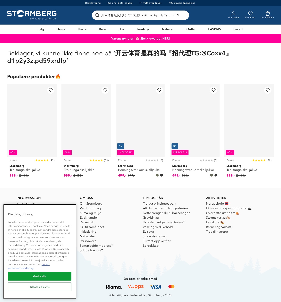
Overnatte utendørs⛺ (222, 213)
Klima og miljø (90, 213)
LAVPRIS (214, 29)
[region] (39, 251)
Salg (40, 29)
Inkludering (88, 231)
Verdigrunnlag (90, 208)
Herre (82, 29)
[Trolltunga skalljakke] (32, 133)
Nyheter (168, 29)
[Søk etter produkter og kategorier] (141, 15)
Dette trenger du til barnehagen (166, 213)
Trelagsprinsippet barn (160, 203)
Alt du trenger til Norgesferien (165, 208)
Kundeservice (27, 203)
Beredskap (151, 245)
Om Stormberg (91, 203)
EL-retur (148, 231)
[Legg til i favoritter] (50, 90)
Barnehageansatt (218, 227)
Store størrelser (154, 236)
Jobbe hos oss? (91, 250)
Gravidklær (151, 217)
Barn (102, 29)
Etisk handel (89, 217)
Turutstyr (142, 29)
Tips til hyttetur (217, 231)
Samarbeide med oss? (96, 245)
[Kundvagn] (267, 15)
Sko (121, 29)
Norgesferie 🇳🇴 (217, 203)
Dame (61, 29)
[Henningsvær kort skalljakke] (140, 133)
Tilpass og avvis (40, 286)
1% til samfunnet (92, 227)
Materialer (87, 236)
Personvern (88, 241)
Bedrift (238, 29)
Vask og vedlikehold (158, 227)
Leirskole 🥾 (215, 222)
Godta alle (39, 276)
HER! (166, 38)
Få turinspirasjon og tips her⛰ (229, 208)
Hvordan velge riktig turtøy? (164, 222)
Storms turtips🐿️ (218, 217)
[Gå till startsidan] (32, 15)
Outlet (191, 29)
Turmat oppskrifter (157, 241)
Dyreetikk (87, 222)
